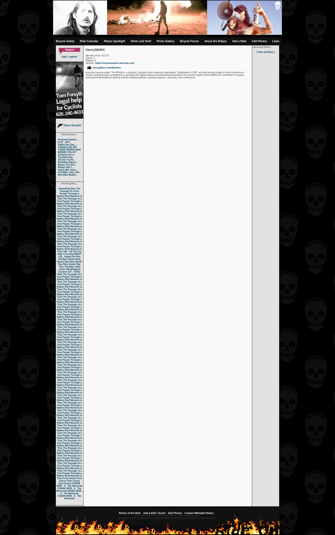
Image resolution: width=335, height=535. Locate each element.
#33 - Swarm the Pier (69, 256)
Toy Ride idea (65, 157)
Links (275, 41)
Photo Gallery (165, 41)
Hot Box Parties (66, 259)
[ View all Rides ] (266, 52)
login (64, 56)
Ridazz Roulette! (69, 125)
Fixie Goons (69, 478)
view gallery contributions (104, 67)
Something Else (67, 188)
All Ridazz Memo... (68, 162)
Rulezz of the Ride (130, 513)
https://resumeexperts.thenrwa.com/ (115, 63)
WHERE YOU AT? (67, 152)
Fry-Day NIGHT (73, 254)
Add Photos (259, 41)
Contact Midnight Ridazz (199, 513)
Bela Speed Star (69, 260)
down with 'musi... (68, 170)
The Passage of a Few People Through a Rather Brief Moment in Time (69, 193)
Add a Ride (239, 41)
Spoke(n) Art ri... (67, 154)
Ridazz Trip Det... (67, 165)
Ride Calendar (89, 41)
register (73, 56)
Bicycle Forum (189, 41)
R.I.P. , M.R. (64, 142)
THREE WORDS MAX (69, 149)
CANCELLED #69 (67, 147)
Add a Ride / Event (154, 513)
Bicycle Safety (65, 41)
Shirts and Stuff (141, 41)
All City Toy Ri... (66, 159)
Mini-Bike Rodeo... (68, 175)
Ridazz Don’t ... (66, 167)
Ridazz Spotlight (114, 41)
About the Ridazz (215, 41)
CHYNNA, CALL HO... (69, 172)
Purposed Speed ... (68, 139)
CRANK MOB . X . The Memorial (69, 484)
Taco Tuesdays (67, 266)
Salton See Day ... (67, 144)
